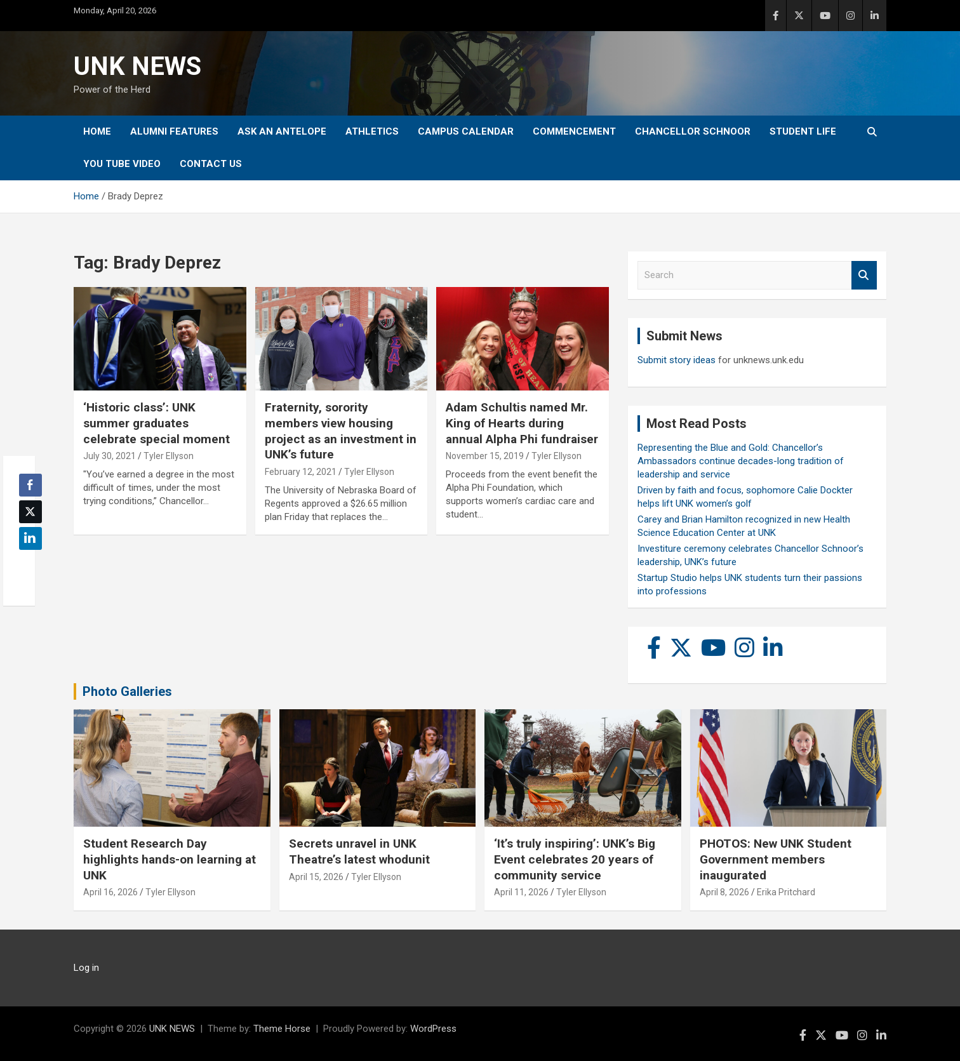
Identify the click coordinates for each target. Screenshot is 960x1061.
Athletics (372, 131)
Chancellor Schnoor (692, 131)
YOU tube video (122, 164)
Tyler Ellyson (168, 456)
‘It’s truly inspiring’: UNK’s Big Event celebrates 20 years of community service (574, 859)
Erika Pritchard (786, 892)
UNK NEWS (137, 66)
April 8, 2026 (724, 892)
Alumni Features (174, 131)
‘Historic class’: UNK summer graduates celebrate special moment (156, 423)
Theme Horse (281, 1028)
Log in (86, 967)
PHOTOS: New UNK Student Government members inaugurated (775, 859)
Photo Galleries (127, 691)
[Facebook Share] (30, 485)
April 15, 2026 (316, 877)
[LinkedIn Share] (30, 538)
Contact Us (211, 164)
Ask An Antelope (281, 131)
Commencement (574, 131)
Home (97, 131)
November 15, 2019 (485, 456)
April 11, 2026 (521, 892)
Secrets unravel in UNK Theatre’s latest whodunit (359, 851)
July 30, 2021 (109, 456)
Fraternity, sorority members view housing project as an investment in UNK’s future (341, 431)
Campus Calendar (466, 131)
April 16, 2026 (110, 892)
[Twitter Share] (30, 511)
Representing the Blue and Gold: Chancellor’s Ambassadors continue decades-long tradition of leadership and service (740, 461)
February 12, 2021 (301, 472)
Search (864, 275)
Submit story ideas (676, 360)
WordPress (433, 1028)
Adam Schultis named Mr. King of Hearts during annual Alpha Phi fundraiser (522, 423)
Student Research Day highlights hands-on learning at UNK (169, 859)
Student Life (803, 131)
